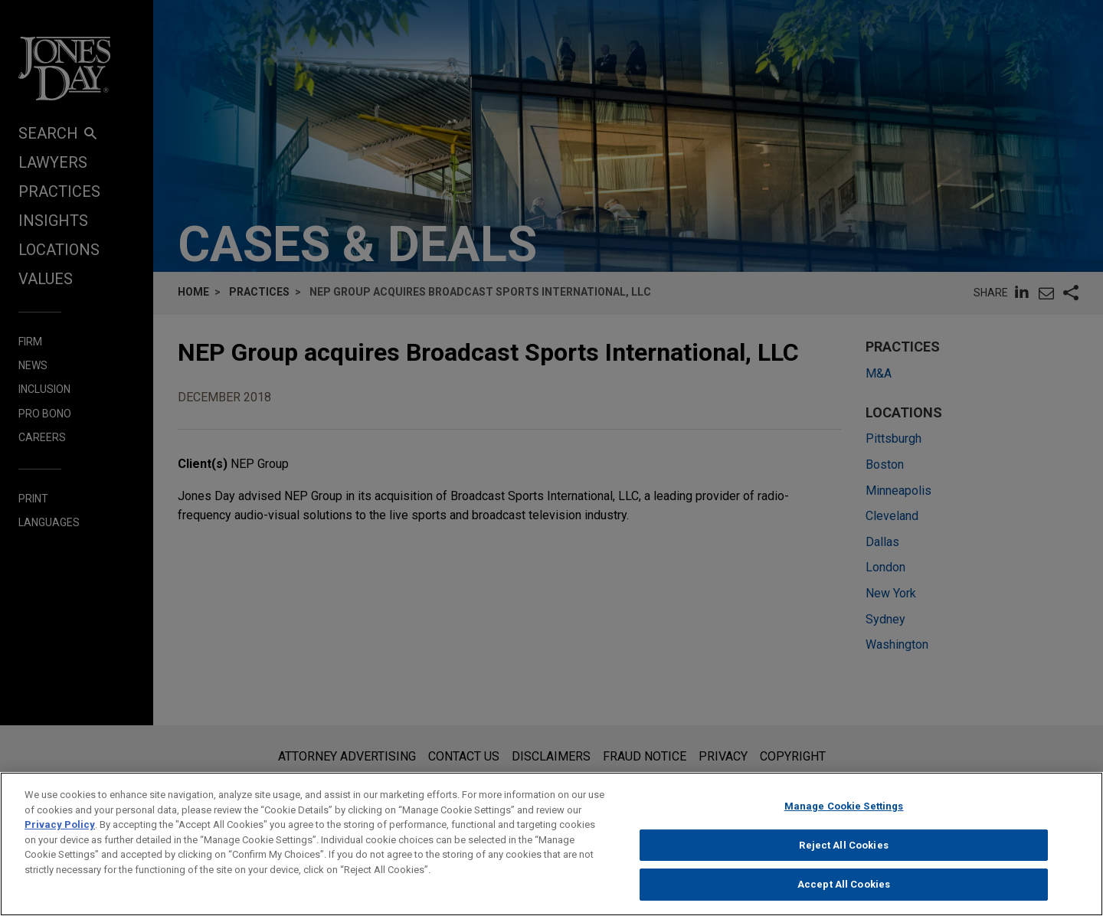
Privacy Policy (60, 830)
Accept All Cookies (843, 890)
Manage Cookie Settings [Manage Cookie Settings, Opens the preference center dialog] (844, 811)
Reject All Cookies (843, 850)
